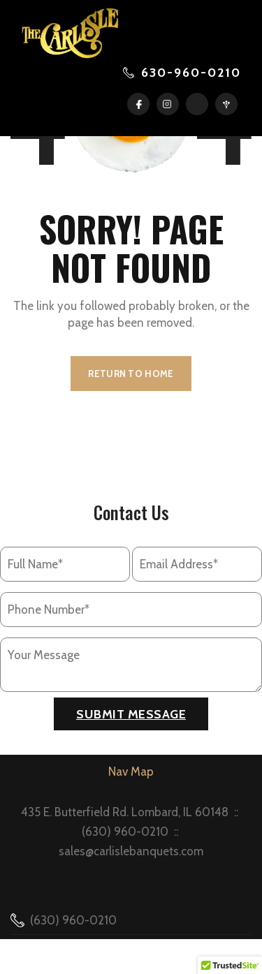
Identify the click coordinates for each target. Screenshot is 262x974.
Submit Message (131, 714)
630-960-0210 (191, 72)
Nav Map (131, 772)
